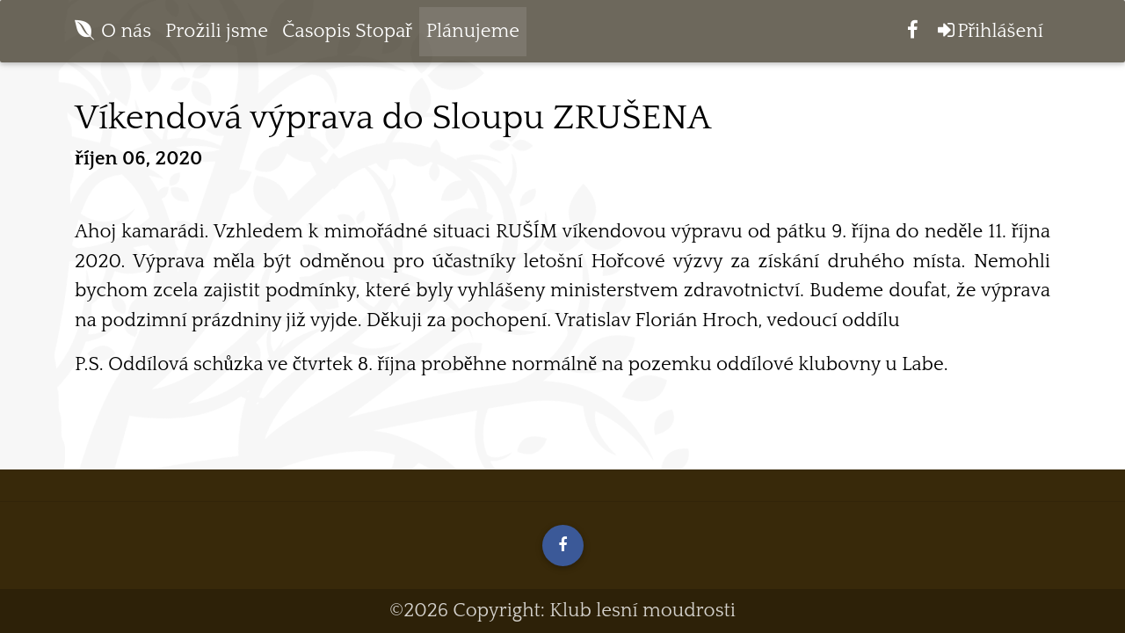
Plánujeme (472, 35)
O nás (126, 35)
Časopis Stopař (347, 35)
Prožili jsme (216, 35)
